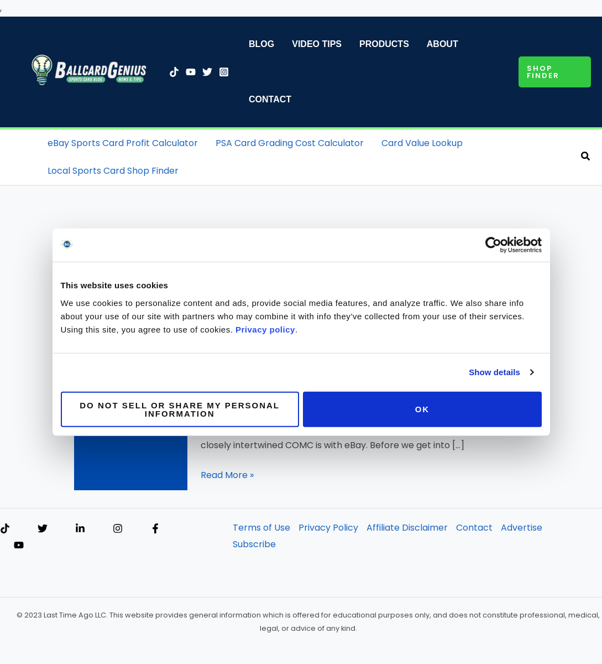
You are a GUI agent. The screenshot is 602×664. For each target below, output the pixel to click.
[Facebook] (155, 528)
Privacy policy (265, 329)
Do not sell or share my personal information (180, 409)
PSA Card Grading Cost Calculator (290, 143)
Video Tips (317, 44)
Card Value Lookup (422, 143)
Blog (261, 44)
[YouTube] (191, 72)
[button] (555, 71)
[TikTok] (174, 72)
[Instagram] (224, 72)
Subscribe (254, 544)
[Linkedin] (80, 528)
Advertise (521, 527)
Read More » (227, 475)
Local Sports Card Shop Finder (113, 170)
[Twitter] (207, 72)
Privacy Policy (328, 527)
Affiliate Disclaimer (407, 527)
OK (422, 409)
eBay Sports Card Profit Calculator (123, 143)
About (442, 44)
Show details (494, 372)
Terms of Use (261, 527)
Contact (270, 99)
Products (384, 44)
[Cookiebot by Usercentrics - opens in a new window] (493, 245)
